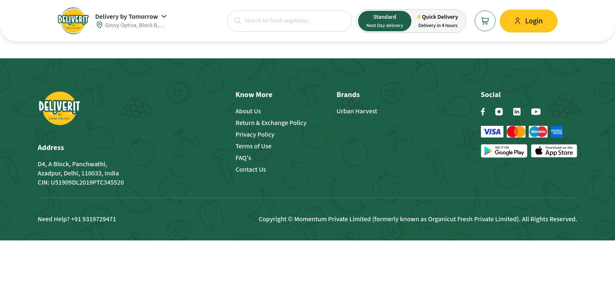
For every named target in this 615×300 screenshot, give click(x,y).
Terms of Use (254, 146)
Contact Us (251, 169)
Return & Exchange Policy (271, 123)
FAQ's (243, 157)
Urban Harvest (356, 111)
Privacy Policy (255, 134)
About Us (248, 111)
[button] (237, 20)
